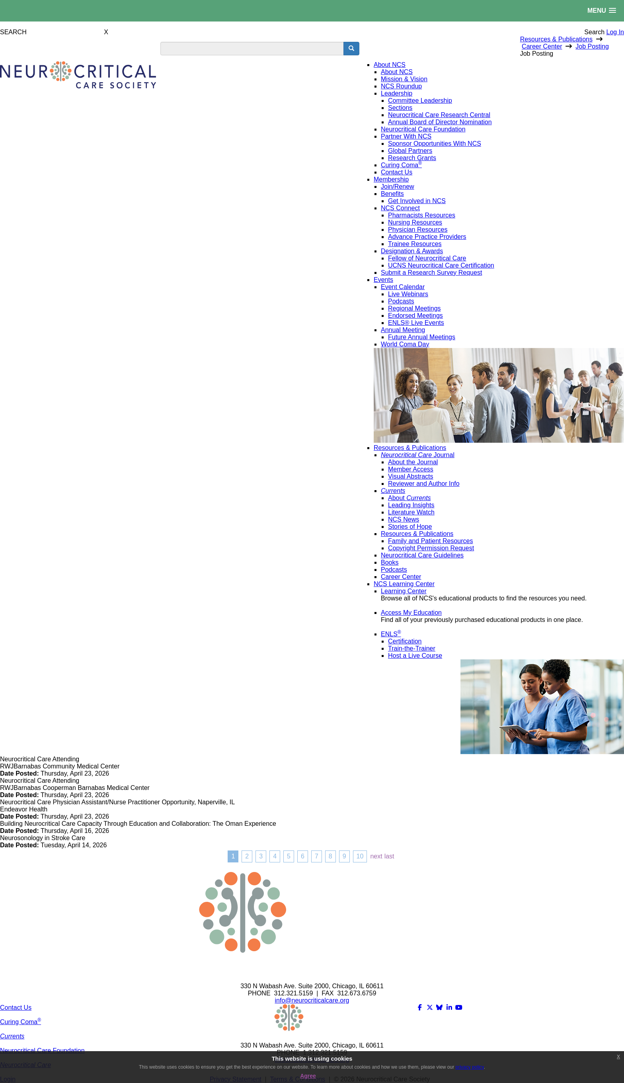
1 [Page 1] (233, 856)
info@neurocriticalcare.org (312, 1000)
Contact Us (15, 1007)
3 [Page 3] (261, 856)
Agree (308, 1076)
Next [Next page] (376, 856)
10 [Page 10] (360, 856)
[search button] (351, 48)
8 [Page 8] (330, 856)
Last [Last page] (389, 856)
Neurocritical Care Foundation (42, 1050)
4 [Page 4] (275, 856)
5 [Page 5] (289, 856)
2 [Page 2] (247, 856)
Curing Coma (20, 1021)
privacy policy (470, 1067)
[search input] (252, 48)
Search (594, 32)
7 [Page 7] (316, 856)
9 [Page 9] (344, 856)
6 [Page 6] (302, 856)
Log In (615, 32)
